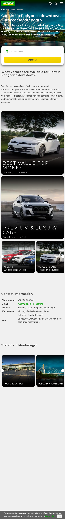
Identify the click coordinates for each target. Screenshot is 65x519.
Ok (59, 516)
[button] (50, 3)
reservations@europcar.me (30, 304)
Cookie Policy (50, 516)
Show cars (32, 60)
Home (3, 10)
